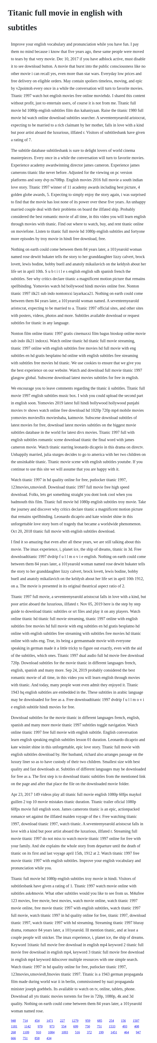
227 (62, 1020)
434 (48, 1038)
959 (87, 1020)
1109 (26, 1032)
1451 (114, 1032)
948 (13, 1020)
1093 (65, 1032)
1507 (136, 1020)
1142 (27, 1026)
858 (37, 1038)
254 (111, 1020)
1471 (49, 1020)
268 (13, 1032)
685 (99, 1020)
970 (40, 1026)
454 (37, 1020)
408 (136, 1026)
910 (38, 1032)
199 (101, 1032)
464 (126, 1032)
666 (13, 1038)
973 (51, 1026)
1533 (112, 1026)
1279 (75, 1020)
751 (99, 1026)
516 (77, 1032)
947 (138, 1032)
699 (75, 1026)
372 (89, 1032)
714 (25, 1020)
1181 (14, 1026)
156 (123, 1020)
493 (124, 1026)
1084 (51, 1032)
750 (87, 1026)
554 (63, 1026)
